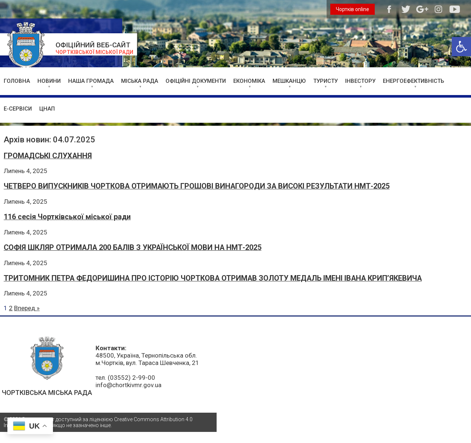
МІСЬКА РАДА (139, 81)
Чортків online (352, 9)
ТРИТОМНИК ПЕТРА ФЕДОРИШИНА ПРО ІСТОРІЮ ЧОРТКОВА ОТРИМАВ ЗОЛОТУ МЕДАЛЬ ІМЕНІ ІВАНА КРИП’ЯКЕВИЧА (213, 278)
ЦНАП (47, 108)
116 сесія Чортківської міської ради (67, 217)
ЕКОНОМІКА (249, 81)
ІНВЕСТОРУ (360, 81)
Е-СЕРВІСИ (18, 108)
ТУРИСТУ (325, 81)
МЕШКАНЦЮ (289, 81)
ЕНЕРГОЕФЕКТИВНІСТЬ (413, 81)
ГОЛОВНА (17, 81)
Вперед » (27, 308)
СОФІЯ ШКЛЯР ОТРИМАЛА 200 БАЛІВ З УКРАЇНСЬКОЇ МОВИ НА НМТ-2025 (132, 247)
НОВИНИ (49, 81)
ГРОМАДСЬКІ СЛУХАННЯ (48, 156)
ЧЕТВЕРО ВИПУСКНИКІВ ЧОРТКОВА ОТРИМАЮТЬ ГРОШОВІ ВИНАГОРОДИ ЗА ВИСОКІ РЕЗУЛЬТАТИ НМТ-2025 (197, 186)
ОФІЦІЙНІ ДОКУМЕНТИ (196, 81)
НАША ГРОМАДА (91, 81)
